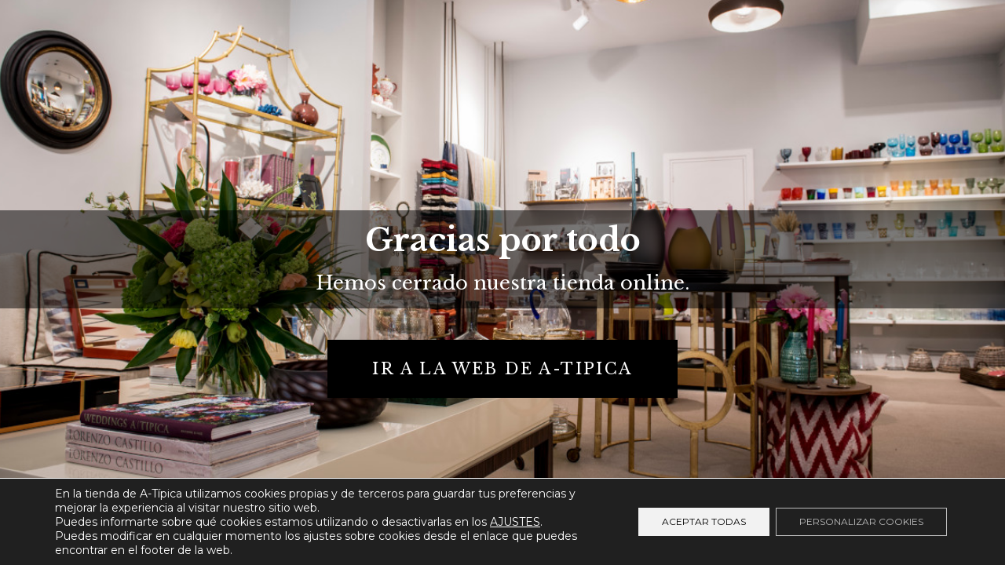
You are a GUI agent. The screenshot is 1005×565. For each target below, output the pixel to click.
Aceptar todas (704, 521)
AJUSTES (515, 522)
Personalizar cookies (861, 521)
